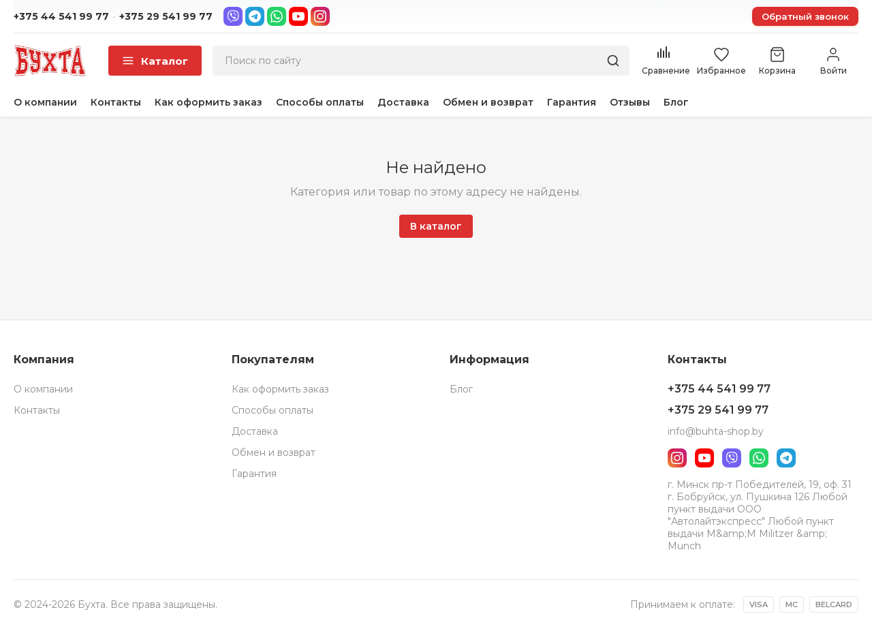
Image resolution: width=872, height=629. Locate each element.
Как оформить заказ (208, 102)
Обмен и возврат (488, 102)
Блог (676, 102)
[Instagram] (320, 16)
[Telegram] (254, 16)
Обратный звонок (805, 16)
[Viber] (233, 16)
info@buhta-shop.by (716, 431)
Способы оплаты (320, 102)
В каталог (436, 226)
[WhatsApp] (276, 16)
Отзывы (630, 102)
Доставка (403, 102)
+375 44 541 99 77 (61, 16)
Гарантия (571, 102)
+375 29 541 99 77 (166, 16)
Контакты (116, 102)
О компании (45, 102)
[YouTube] (298, 16)
